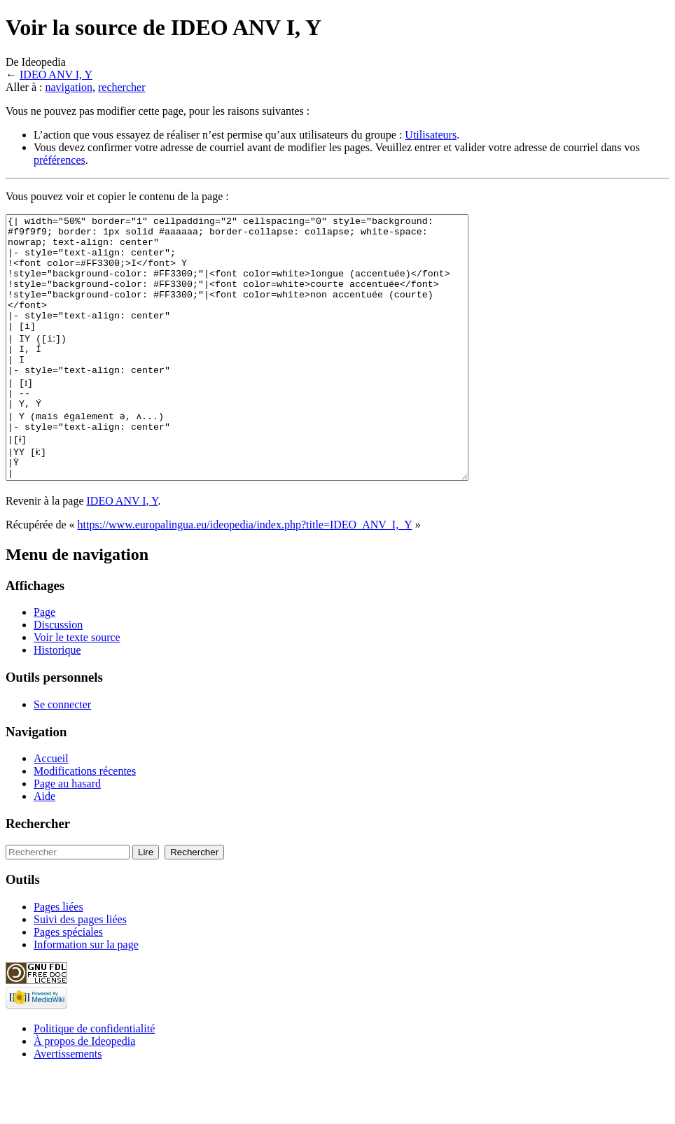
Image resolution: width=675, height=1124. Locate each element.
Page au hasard (67, 836)
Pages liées (58, 959)
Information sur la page (86, 997)
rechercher (122, 87)
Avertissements (68, 1106)
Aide (44, 849)
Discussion (58, 677)
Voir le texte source (77, 690)
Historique (57, 702)
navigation (68, 87)
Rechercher (38, 876)
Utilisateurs (431, 135)
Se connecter (62, 757)
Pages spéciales (68, 984)
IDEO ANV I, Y (56, 74)
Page (44, 664)
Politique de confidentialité (94, 1081)
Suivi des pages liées (80, 972)
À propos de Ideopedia (84, 1094)
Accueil (51, 811)
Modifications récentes (85, 823)
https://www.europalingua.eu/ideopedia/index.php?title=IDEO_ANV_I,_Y (245, 577)
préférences (59, 160)
